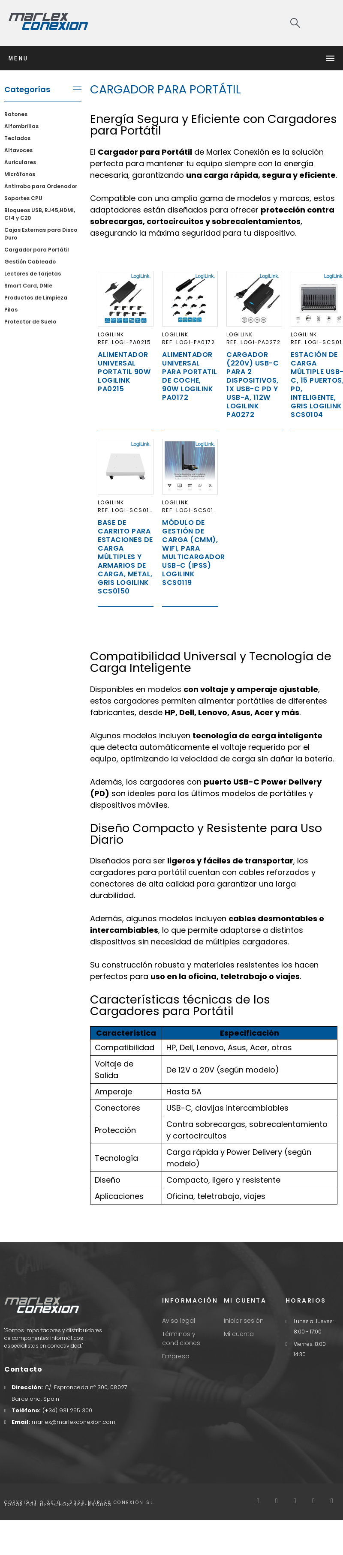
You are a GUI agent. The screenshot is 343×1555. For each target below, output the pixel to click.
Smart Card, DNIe (28, 285)
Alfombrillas (21, 126)
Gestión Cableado (30, 261)
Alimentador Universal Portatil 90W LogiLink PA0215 (124, 372)
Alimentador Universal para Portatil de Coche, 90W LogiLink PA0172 (189, 376)
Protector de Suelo (30, 321)
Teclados (17, 138)
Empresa (176, 1356)
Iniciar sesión (244, 1320)
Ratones (15, 114)
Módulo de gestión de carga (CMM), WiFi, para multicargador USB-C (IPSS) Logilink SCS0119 (193, 552)
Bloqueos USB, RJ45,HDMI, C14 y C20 (39, 214)
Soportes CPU (23, 198)
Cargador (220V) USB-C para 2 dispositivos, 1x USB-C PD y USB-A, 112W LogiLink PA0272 (252, 384)
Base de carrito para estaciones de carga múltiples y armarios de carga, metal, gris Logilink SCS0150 (125, 557)
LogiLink (111, 334)
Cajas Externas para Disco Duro (40, 233)
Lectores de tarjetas (32, 273)
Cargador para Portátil (36, 249)
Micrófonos (19, 174)
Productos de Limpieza (35, 297)
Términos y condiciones (181, 1338)
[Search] (295, 23)
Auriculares (20, 162)
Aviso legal (178, 1320)
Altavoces (18, 150)
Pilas (11, 309)
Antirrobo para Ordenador (40, 186)
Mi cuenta (239, 1334)
